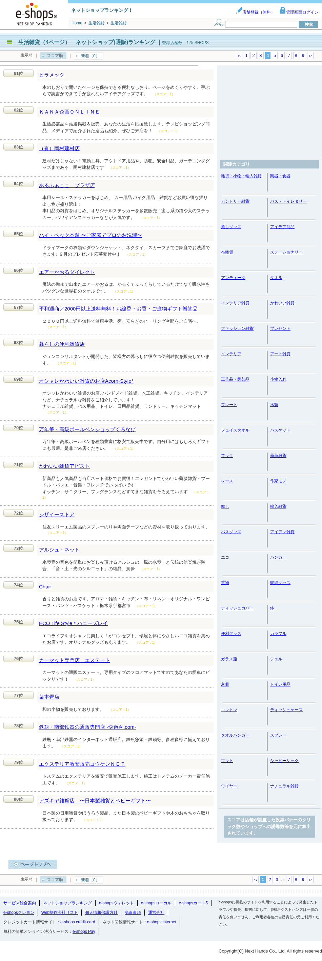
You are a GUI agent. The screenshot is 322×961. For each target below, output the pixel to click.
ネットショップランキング (67, 903)
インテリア (231, 354)
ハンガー (278, 557)
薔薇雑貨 (278, 455)
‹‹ (239, 55)
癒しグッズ (231, 226)
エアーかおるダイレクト (67, 272)
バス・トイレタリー (288, 201)
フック (227, 455)
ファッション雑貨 (237, 328)
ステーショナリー (286, 252)
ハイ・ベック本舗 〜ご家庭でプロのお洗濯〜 (90, 235)
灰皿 (225, 684)
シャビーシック (284, 760)
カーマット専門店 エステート (74, 660)
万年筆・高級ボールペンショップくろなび (87, 429)
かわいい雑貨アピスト (64, 466)
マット (227, 760)
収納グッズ (280, 582)
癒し (225, 506)
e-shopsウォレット (116, 903)
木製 (274, 404)
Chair (45, 586)
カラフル (278, 633)
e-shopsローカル (156, 903)
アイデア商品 (282, 226)
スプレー (278, 735)
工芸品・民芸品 (235, 379)
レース (227, 481)
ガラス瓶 (229, 659)
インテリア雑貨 (235, 303)
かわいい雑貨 (282, 303)
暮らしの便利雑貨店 (62, 344)
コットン (229, 709)
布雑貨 (227, 252)
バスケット (280, 430)
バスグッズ (231, 531)
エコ (225, 557)
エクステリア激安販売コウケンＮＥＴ (82, 764)
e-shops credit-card (77, 922)
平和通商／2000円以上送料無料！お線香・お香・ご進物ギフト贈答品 (118, 309)
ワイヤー (229, 786)
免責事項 (133, 912)
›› (310, 55)
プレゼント (280, 328)
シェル (276, 659)
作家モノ (278, 481)
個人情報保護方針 (101, 912)
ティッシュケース (286, 709)
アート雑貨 (280, 354)
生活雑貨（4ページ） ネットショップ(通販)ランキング (86, 42)
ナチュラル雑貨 (284, 786)
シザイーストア (57, 514)
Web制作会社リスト (59, 912)
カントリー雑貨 (235, 201)
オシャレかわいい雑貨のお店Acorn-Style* (86, 381)
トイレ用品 (280, 684)
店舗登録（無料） (255, 12)
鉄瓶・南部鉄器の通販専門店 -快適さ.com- (87, 727)
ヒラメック (51, 75)
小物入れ (278, 379)
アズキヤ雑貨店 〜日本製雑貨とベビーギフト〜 (95, 800)
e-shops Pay (84, 931)
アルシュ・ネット (59, 550)
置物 (225, 582)
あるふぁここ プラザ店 (67, 185)
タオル (276, 277)
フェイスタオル (235, 430)
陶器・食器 (280, 176)
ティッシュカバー (237, 608)
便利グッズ (231, 633)
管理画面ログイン (299, 12)
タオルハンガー (235, 735)
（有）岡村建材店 (59, 148)
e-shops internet (161, 922)
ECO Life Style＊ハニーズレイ (73, 623)
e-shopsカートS (193, 903)
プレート (229, 404)
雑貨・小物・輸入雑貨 (241, 176)
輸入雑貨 (278, 506)
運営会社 (156, 912)
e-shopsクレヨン (18, 912)
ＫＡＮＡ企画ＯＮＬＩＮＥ (69, 112)
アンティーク (233, 277)
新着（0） (90, 56)
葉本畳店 (49, 697)
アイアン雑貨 (282, 531)
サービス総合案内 (19, 903)
